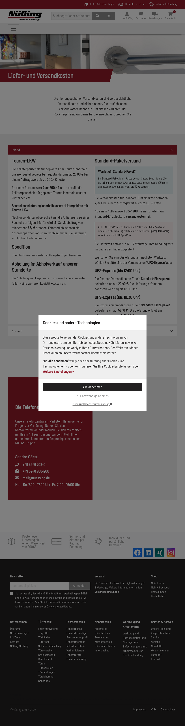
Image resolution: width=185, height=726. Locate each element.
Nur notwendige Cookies (93, 396)
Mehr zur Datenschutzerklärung (93, 404)
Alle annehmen (92, 387)
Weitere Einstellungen (58, 371)
